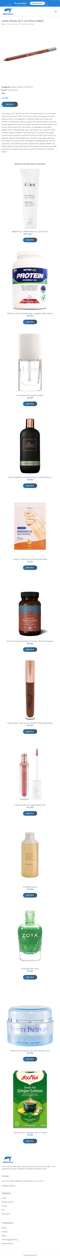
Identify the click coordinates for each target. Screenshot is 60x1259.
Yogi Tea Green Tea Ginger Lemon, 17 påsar (30, 1133)
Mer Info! (10, 104)
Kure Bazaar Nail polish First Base (30, 395)
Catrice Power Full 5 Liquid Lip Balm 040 (30, 805)
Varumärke (6, 1214)
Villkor (4, 1236)
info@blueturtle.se (8, 1186)
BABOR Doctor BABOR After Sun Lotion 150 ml (30, 232)
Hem (3, 24)
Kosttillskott (28, 87)
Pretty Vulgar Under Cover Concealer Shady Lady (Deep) (30, 723)
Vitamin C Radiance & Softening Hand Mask (30, 559)
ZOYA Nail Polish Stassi (30, 969)
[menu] (55, 11)
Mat (3, 1210)
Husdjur (4, 1206)
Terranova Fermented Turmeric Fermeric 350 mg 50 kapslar (30, 641)
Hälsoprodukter (17, 87)
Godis (4, 1198)
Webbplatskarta (8, 1244)
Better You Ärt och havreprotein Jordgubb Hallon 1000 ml (30, 313)
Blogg (4, 1228)
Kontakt (5, 1232)
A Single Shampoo (30, 887)
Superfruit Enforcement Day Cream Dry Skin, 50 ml (30, 1051)
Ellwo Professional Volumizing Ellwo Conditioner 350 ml (30, 477)
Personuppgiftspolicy (10, 1240)
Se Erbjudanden (37, 3)
